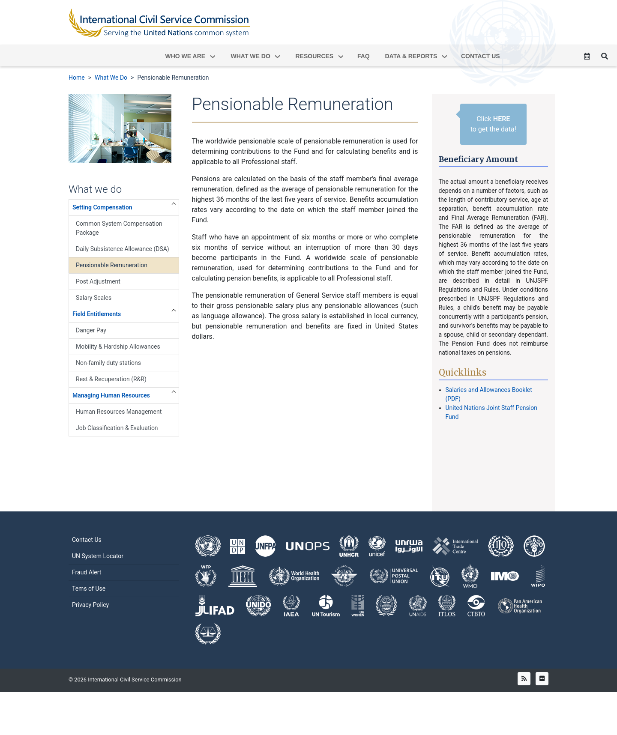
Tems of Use (88, 610)
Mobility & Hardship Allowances (118, 346)
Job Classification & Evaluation (117, 427)
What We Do (111, 77)
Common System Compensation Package (119, 228)
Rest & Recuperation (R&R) (111, 379)
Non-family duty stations (108, 362)
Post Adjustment (98, 281)
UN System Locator (97, 577)
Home (77, 77)
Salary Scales (93, 297)
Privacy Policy (90, 626)
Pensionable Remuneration (173, 77)
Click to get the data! (493, 124)
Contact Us (87, 561)
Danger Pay (91, 330)
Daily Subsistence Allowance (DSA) (122, 248)
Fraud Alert (86, 593)
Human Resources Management (119, 411)
